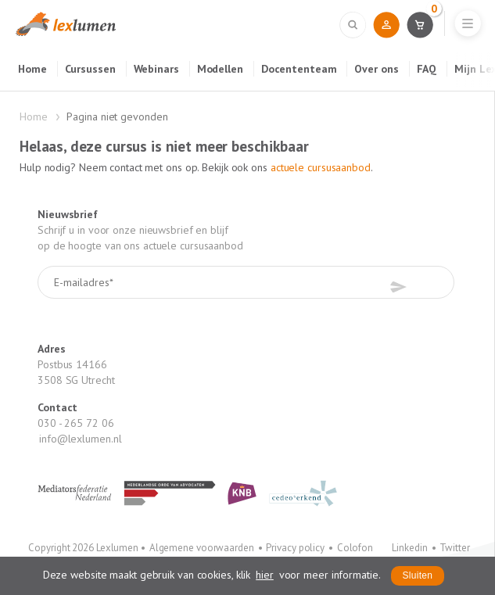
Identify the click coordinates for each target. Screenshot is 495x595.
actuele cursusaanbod (321, 167)
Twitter (454, 547)
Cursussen (90, 69)
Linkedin (409, 547)
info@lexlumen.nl (80, 439)
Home (32, 69)
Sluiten (418, 575)
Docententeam (299, 69)
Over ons (376, 69)
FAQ (427, 69)
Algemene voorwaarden (201, 547)
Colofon (355, 547)
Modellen (220, 69)
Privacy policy (295, 547)
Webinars (156, 69)
